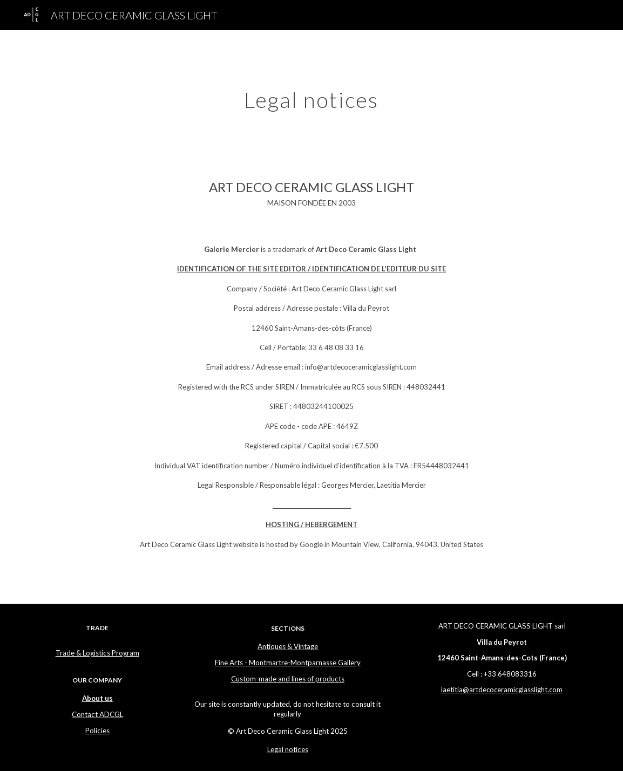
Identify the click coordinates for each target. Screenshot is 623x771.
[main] (311, 95)
